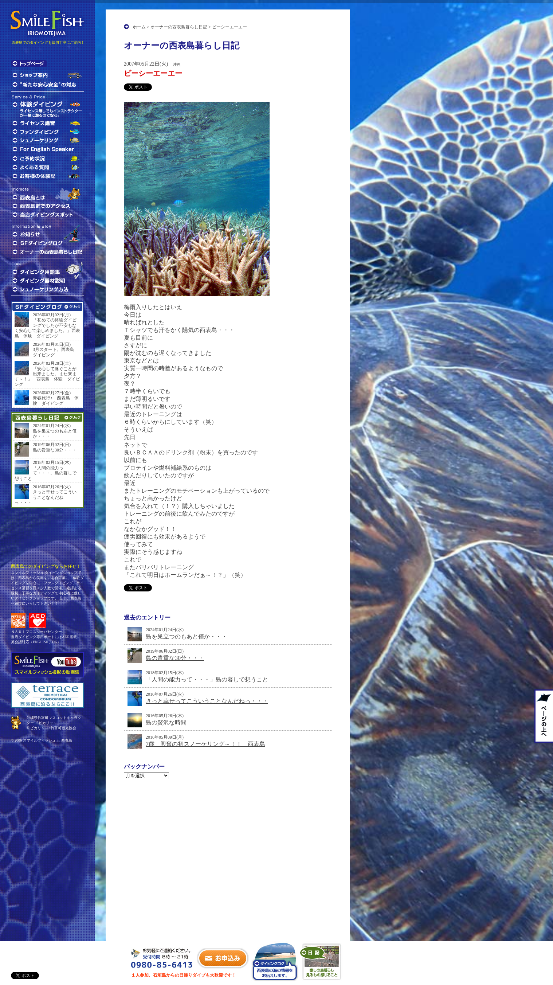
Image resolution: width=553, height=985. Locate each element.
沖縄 (176, 64)
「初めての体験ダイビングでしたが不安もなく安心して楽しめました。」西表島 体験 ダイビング (47, 327)
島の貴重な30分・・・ (175, 658)
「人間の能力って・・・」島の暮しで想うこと (207, 679)
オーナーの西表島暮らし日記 (178, 27)
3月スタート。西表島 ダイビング (56, 352)
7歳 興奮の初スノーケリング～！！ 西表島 (205, 744)
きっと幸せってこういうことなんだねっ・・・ (207, 701)
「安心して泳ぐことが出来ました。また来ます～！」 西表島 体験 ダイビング (47, 376)
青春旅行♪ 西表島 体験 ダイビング (56, 400)
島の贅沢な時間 (166, 722)
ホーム (139, 27)
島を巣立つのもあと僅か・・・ (186, 636)
